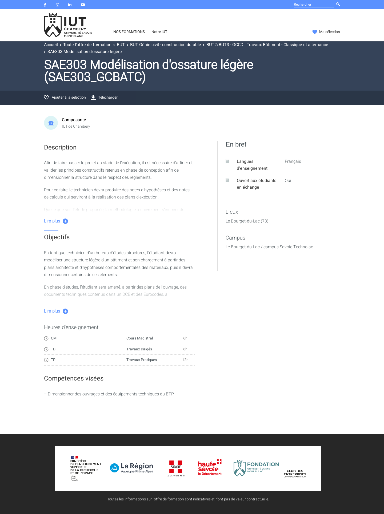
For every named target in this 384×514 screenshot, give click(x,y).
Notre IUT (159, 32)
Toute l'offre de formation (87, 45)
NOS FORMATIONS (129, 32)
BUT (121, 45)
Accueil (51, 45)
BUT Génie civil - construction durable (165, 45)
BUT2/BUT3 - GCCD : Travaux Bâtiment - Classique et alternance (267, 45)
